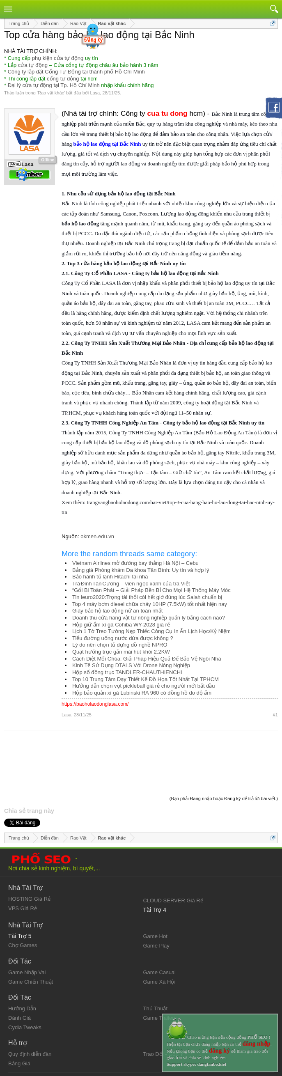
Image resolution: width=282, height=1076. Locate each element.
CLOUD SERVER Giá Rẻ (173, 858)
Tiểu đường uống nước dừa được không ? (122, 638)
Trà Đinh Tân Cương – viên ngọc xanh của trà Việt (131, 583)
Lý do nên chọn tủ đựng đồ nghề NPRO (119, 645)
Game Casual (159, 930)
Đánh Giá (19, 975)
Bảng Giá (19, 1021)
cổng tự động (63, 79)
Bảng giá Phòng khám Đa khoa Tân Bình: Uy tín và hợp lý (140, 570)
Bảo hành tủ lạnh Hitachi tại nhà (110, 577)
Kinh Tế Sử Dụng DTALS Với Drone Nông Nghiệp (131, 665)
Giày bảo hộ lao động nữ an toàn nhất (117, 611)
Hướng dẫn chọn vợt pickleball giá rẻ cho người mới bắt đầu (143, 686)
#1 (275, 714)
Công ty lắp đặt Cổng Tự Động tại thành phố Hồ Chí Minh (76, 72)
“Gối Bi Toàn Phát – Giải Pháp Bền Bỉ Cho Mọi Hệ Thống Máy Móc (151, 590)
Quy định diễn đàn (29, 1011)
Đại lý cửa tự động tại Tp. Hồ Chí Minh (54, 85)
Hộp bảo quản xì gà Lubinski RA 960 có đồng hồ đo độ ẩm (141, 693)
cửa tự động (33, 65)
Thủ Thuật (155, 966)
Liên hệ (16, 1044)
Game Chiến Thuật (30, 939)
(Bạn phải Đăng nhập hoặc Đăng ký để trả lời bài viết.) (224, 755)
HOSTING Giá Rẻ (29, 856)
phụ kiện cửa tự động (58, 58)
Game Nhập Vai (27, 930)
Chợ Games (22, 902)
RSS (148, 1051)
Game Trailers (160, 975)
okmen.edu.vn (97, 536)
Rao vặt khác (51, 92)
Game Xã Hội (159, 939)
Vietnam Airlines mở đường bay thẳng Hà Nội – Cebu (135, 563)
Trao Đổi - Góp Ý (163, 1011)
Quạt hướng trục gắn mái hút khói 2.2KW (121, 652)
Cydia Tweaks (24, 985)
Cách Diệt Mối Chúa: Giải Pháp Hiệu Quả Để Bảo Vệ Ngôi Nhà (146, 659)
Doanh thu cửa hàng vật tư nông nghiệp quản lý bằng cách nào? (148, 618)
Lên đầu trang (159, 1044)
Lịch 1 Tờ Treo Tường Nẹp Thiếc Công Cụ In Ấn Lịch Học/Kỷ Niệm (151, 631)
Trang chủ (155, 1037)
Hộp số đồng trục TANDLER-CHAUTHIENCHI (127, 672)
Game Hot (155, 893)
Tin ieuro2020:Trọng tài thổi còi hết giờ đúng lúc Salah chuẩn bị (147, 597)
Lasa (95, 92)
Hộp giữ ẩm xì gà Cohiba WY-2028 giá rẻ (121, 625)
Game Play (156, 903)
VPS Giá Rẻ (22, 866)
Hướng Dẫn (22, 966)
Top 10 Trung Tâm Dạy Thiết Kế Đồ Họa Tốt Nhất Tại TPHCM (145, 679)
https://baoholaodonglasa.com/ (95, 704)
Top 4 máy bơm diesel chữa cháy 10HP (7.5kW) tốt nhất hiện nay (149, 604)
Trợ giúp (18, 1051)
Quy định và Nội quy (32, 1037)
